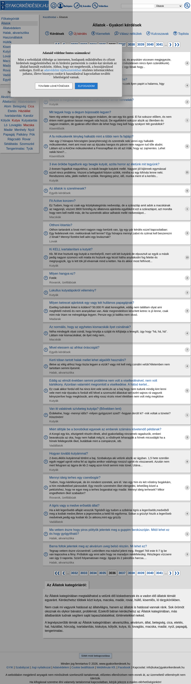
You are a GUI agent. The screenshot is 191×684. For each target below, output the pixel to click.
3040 (150, 44)
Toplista (183, 33)
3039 (140, 44)
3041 (159, 44)
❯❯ (176, 44)
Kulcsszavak (160, 33)
